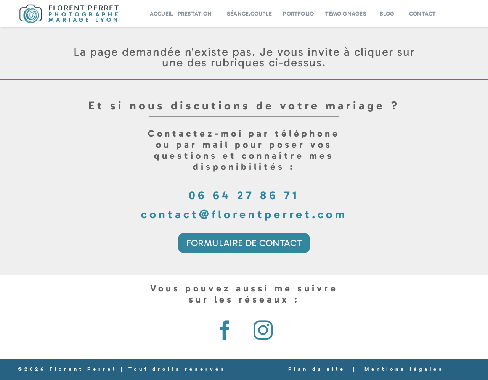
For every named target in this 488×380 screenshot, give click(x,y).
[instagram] (263, 330)
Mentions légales (404, 369)
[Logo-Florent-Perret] (30, 7)
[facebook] (225, 330)
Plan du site (316, 369)
